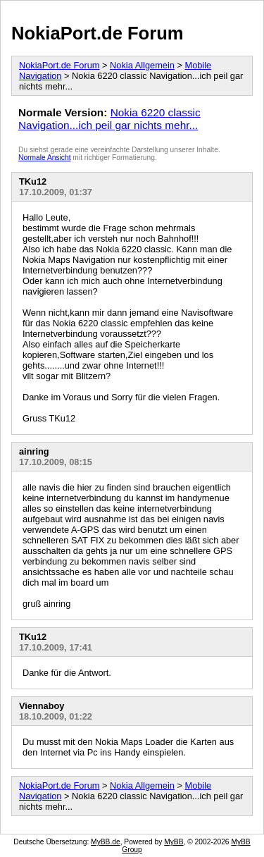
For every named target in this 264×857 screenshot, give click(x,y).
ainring (34, 451)
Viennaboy (41, 706)
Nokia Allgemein (142, 65)
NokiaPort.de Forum (97, 33)
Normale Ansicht (44, 157)
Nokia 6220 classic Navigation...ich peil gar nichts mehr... (109, 118)
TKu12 (32, 181)
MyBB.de (105, 842)
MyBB (173, 842)
